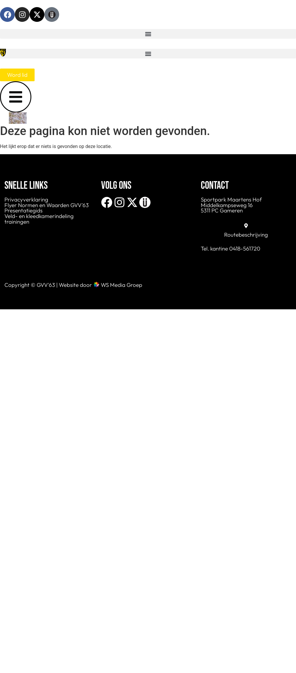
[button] (148, 34)
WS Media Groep (121, 284)
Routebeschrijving (246, 234)
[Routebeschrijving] (246, 225)
